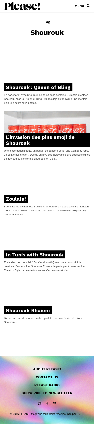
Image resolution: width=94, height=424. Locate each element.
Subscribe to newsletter (47, 393)
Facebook (47, 403)
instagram (40, 403)
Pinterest (54, 403)
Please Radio (47, 385)
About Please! (47, 369)
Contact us (47, 377)
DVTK (80, 413)
